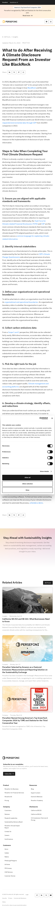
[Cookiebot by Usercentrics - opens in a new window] (39, 418)
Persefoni (5, 2)
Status (4, 902)
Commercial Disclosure (20, 898)
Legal (26, 894)
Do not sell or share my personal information (14, 905)
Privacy (10, 898)
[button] (27, 15)
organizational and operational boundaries (21, 302)
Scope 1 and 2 (13, 332)
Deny (27, 490)
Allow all (27, 477)
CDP (43, 224)
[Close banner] (52, 418)
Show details (44, 471)
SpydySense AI (14, 2)
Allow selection (27, 484)
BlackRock (32, 88)
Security (4, 898)
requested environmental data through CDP (19, 123)
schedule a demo (36, 503)
